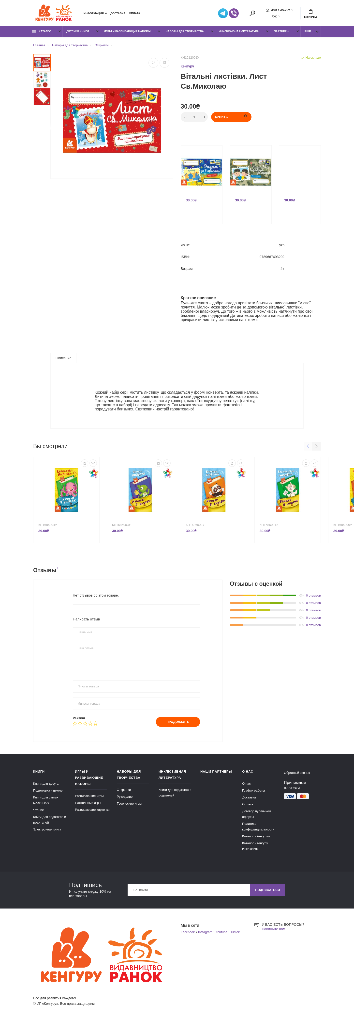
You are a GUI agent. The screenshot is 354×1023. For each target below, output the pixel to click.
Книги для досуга (46, 783)
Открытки (124, 790)
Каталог (41, 31)
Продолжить (177, 722)
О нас (246, 783)
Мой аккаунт (278, 10)
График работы (253, 790)
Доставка (117, 13)
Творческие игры (129, 803)
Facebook (188, 932)
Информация (94, 13)
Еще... (309, 31)
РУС (274, 16)
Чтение (38, 810)
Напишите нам (273, 929)
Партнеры (281, 31)
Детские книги (77, 31)
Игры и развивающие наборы (127, 31)
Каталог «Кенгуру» (256, 836)
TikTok (235, 932)
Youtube (221, 932)
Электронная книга (47, 829)
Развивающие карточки (92, 810)
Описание (63, 358)
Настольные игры (88, 803)
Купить (231, 116)
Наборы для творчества (185, 31)
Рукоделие (125, 796)
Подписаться (267, 890)
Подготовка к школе (47, 790)
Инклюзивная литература (239, 31)
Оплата (134, 13)
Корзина (310, 13)
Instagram (205, 932)
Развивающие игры (89, 796)
